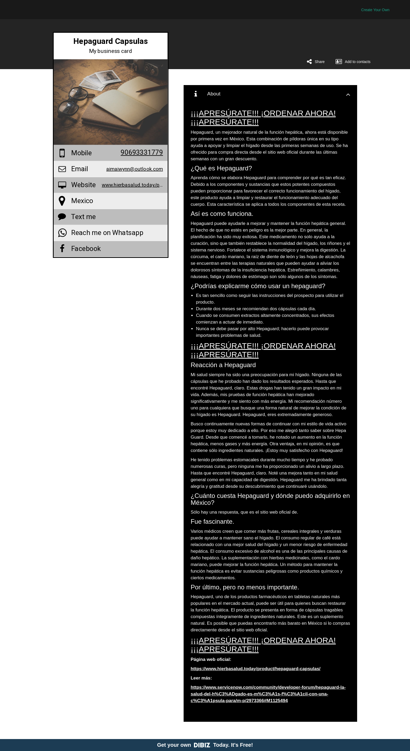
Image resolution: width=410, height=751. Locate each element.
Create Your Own (375, 10)
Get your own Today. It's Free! (205, 745)
